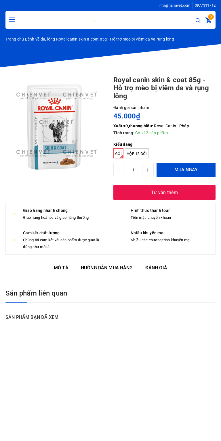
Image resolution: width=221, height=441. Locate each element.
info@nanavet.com (174, 5)
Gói (119, 155)
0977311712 (205, 5)
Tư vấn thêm (164, 192)
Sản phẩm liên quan (36, 293)
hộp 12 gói (137, 154)
